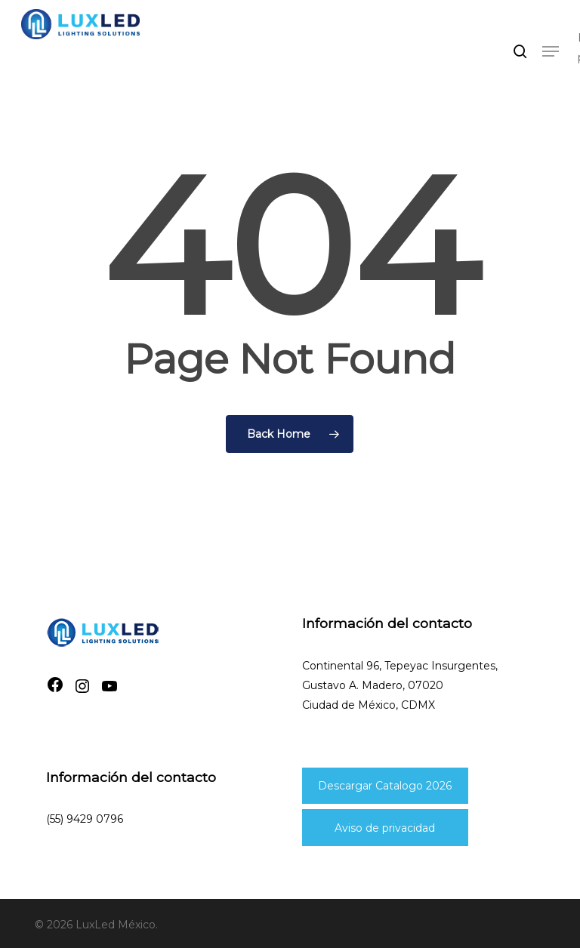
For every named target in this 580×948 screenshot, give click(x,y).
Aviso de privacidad (385, 828)
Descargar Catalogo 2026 (385, 786)
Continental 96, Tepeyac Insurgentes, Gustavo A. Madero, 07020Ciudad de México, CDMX (400, 685)
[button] (550, 51)
